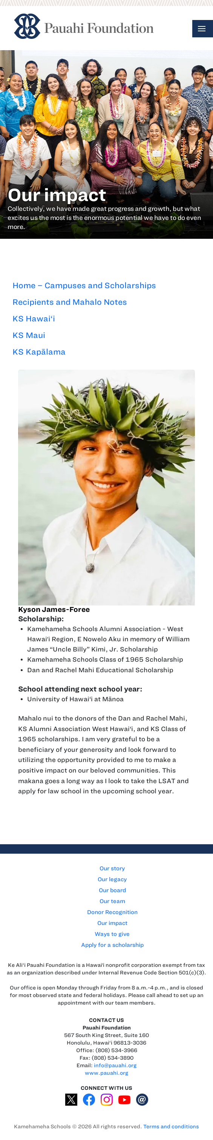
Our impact (112, 923)
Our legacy (112, 879)
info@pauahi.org (115, 1065)
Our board (112, 890)
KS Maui (28, 335)
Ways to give (112, 934)
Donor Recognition (112, 912)
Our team (112, 901)
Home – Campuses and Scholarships (84, 285)
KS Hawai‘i (33, 318)
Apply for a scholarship (112, 945)
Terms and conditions (171, 1126)
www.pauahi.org (106, 1073)
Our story (112, 868)
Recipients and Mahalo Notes (69, 302)
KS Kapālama (39, 351)
